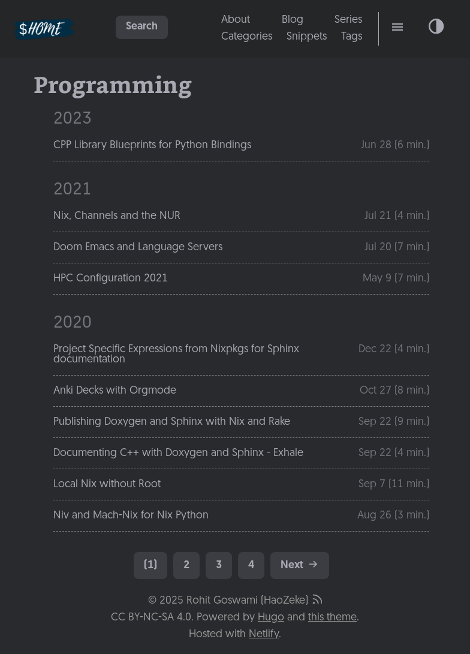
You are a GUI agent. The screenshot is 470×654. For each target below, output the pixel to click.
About (235, 20)
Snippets (307, 37)
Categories (246, 37)
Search (142, 27)
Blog (292, 20)
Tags (351, 37)
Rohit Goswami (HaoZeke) (247, 601)
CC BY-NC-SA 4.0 (151, 618)
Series (348, 20)
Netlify (264, 634)
